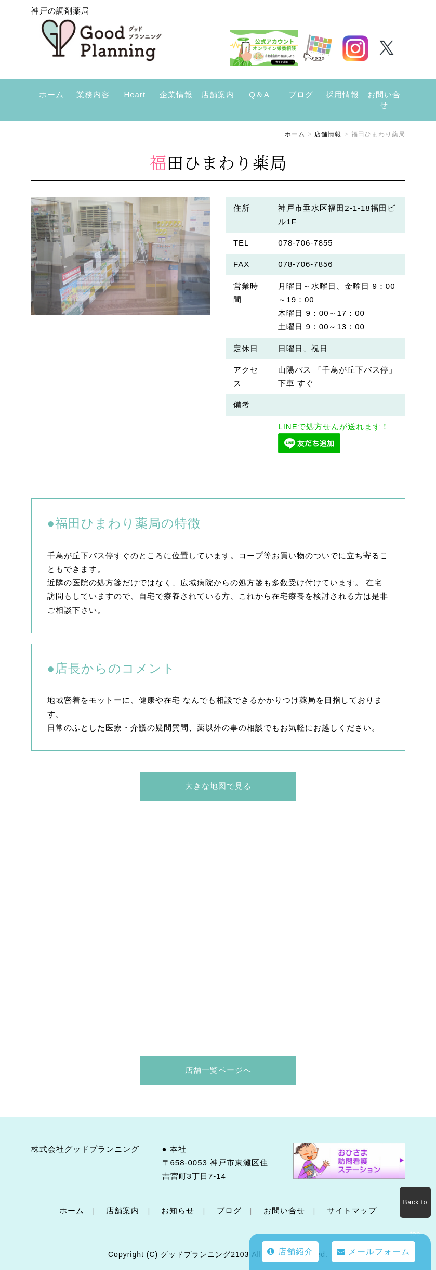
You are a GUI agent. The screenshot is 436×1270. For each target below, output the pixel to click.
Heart (135, 94)
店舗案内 (217, 94)
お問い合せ (384, 99)
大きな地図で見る (218, 785)
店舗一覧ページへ (218, 1070)
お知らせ (177, 1210)
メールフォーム (373, 1251)
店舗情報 (327, 134)
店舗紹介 (290, 1251)
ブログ (300, 94)
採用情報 (342, 94)
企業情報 (176, 94)
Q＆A (259, 94)
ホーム (51, 94)
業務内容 (93, 94)
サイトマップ (352, 1210)
